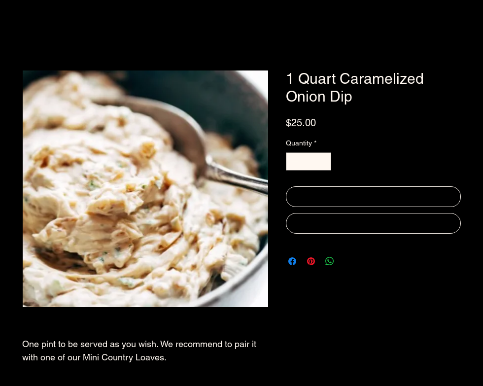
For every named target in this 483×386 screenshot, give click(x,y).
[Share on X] (348, 261)
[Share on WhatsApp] (330, 261)
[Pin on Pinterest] (311, 261)
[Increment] (323, 161)
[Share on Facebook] (292, 261)
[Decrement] (293, 161)
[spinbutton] (308, 161)
